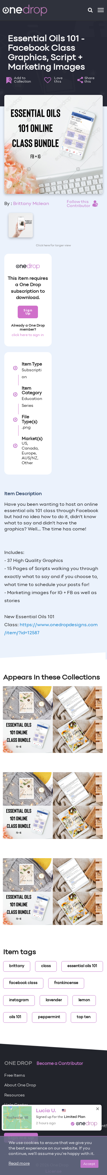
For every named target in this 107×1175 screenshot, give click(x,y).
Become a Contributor (60, 1064)
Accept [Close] (89, 1164)
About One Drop (20, 1085)
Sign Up (27, 311)
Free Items (14, 1076)
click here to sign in (28, 335)
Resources (14, 1095)
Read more (19, 1164)
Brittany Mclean (31, 204)
